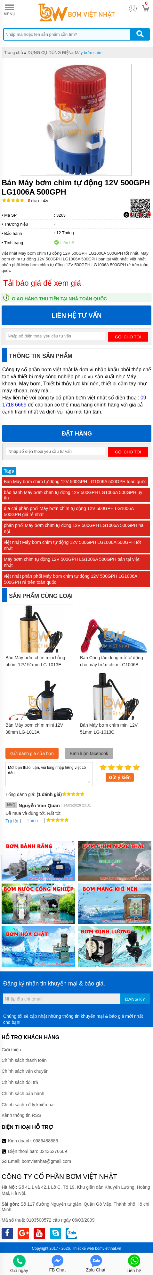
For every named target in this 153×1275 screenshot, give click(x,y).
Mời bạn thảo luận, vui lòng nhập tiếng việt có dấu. (49, 773)
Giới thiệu (11, 1049)
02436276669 (53, 1151)
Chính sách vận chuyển (25, 1071)
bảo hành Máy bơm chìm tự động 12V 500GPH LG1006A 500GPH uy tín (73, 495)
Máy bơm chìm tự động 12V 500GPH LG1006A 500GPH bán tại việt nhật (71, 562)
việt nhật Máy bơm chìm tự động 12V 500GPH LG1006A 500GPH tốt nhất (72, 545)
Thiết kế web (83, 1248)
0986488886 (45, 1140)
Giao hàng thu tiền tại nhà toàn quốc (59, 298)
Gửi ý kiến (120, 777)
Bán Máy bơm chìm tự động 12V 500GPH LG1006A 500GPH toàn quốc (75, 481)
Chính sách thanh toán (24, 1060)
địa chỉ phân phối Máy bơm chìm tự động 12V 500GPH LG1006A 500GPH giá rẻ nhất (68, 511)
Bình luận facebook (89, 753)
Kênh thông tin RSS (21, 1115)
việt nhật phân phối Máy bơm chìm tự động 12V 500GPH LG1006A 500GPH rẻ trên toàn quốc (70, 579)
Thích (30, 820)
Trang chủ (13, 52)
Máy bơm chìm (88, 52)
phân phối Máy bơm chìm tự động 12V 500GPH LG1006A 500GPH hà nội (73, 528)
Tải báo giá (137, 215)
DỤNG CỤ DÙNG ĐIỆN (49, 52)
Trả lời (11, 820)
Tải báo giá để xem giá (42, 283)
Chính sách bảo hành (23, 1093)
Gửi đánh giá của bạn (32, 753)
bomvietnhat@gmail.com (46, 1161)
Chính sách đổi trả (20, 1082)
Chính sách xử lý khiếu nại (28, 1104)
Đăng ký (135, 999)
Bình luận (38, 201)
